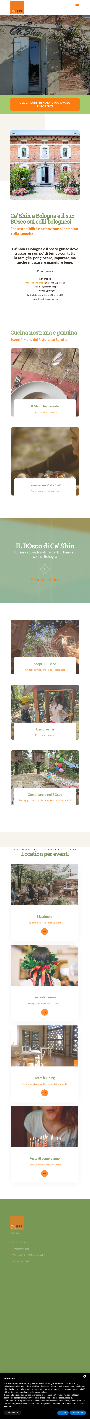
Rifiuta (63, 1412)
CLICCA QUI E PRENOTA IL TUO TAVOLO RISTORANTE (45, 104)
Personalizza (12, 1412)
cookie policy (40, 1392)
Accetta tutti (78, 1412)
